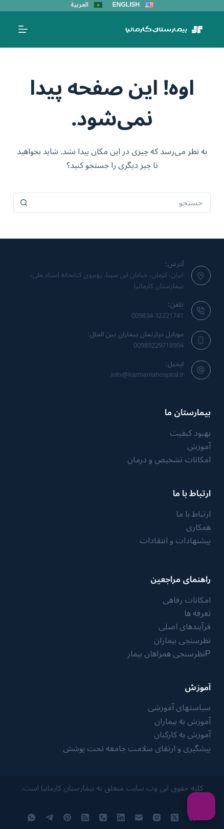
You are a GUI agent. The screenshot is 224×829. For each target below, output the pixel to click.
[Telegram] (49, 817)
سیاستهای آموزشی (179, 707)
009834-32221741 (157, 316)
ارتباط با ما (193, 514)
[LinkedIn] (121, 817)
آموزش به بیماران (182, 721)
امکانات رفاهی (187, 600)
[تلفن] (103, 817)
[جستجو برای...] (122, 203)
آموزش (199, 446)
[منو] (23, 29)
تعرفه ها (197, 613)
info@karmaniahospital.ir (147, 375)
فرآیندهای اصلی (185, 626)
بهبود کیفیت (190, 433)
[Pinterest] (67, 817)
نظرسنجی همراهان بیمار (166, 654)
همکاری (198, 527)
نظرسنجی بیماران (182, 640)
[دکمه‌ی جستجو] (23, 203)
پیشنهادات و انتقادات (175, 540)
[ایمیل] (139, 817)
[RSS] (85, 817)
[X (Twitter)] (174, 817)
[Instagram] (157, 817)
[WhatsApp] (31, 817)
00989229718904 (158, 345)
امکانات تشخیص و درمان (169, 460)
